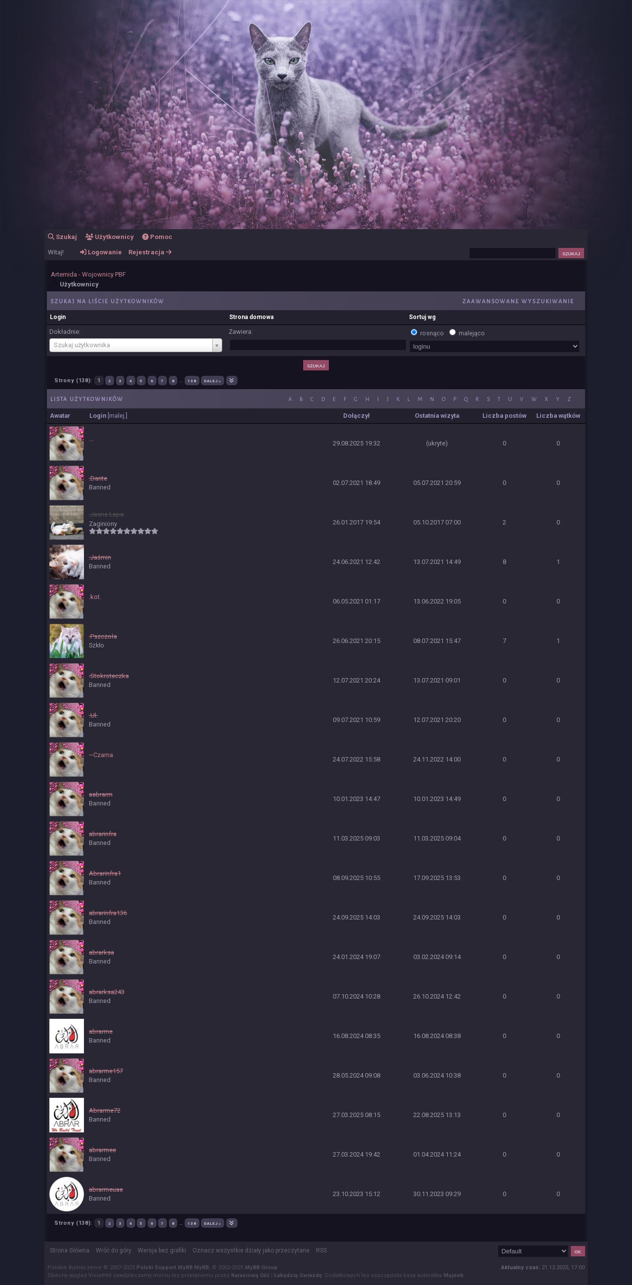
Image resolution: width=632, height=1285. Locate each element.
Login (58, 317)
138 (192, 380)
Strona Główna (69, 1250)
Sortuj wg (422, 317)
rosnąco (432, 333)
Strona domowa (251, 317)
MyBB (201, 1267)
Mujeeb (453, 1275)
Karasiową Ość (250, 1275)
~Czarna (101, 755)
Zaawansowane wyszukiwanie (518, 300)
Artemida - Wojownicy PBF (88, 274)
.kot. (95, 597)
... (91, 438)
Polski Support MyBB (164, 1267)
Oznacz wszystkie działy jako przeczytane (251, 1250)
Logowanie (101, 252)
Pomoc (157, 237)
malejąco (472, 333)
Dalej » (212, 380)
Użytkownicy (109, 237)
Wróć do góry (113, 1250)
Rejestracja (149, 252)
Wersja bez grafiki (162, 1250)
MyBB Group (261, 1267)
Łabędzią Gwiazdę (298, 1275)
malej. (117, 415)
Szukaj (62, 237)
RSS (321, 1250)
